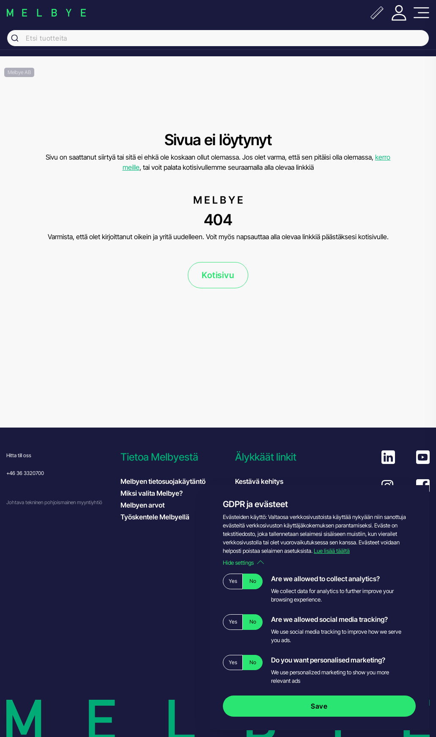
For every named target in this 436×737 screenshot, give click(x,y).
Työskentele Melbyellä (155, 517)
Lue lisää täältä (332, 550)
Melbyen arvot (143, 505)
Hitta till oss (18, 455)
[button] (173, 457)
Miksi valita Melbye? (152, 493)
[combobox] (218, 38)
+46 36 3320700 (25, 473)
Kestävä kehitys (259, 481)
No (253, 581)
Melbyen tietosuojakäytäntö (163, 481)
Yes (233, 581)
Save (319, 706)
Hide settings (243, 562)
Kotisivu (218, 275)
